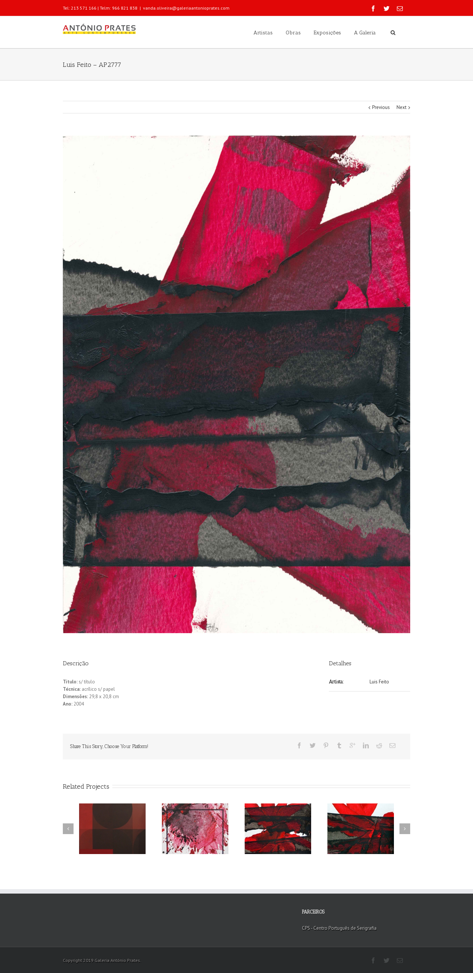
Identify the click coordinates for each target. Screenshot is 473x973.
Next (401, 107)
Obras (293, 33)
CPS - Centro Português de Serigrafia (339, 928)
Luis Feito (379, 682)
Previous (381, 107)
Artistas (263, 33)
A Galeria (365, 33)
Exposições (327, 33)
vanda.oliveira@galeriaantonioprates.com (186, 8)
